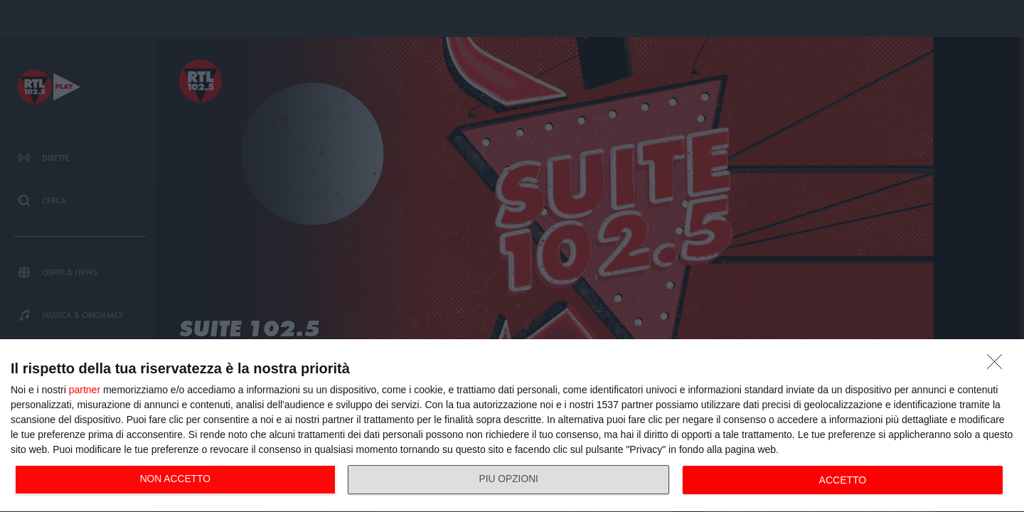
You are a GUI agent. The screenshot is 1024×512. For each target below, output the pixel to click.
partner (84, 390)
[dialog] (512, 426)
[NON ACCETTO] (998, 365)
